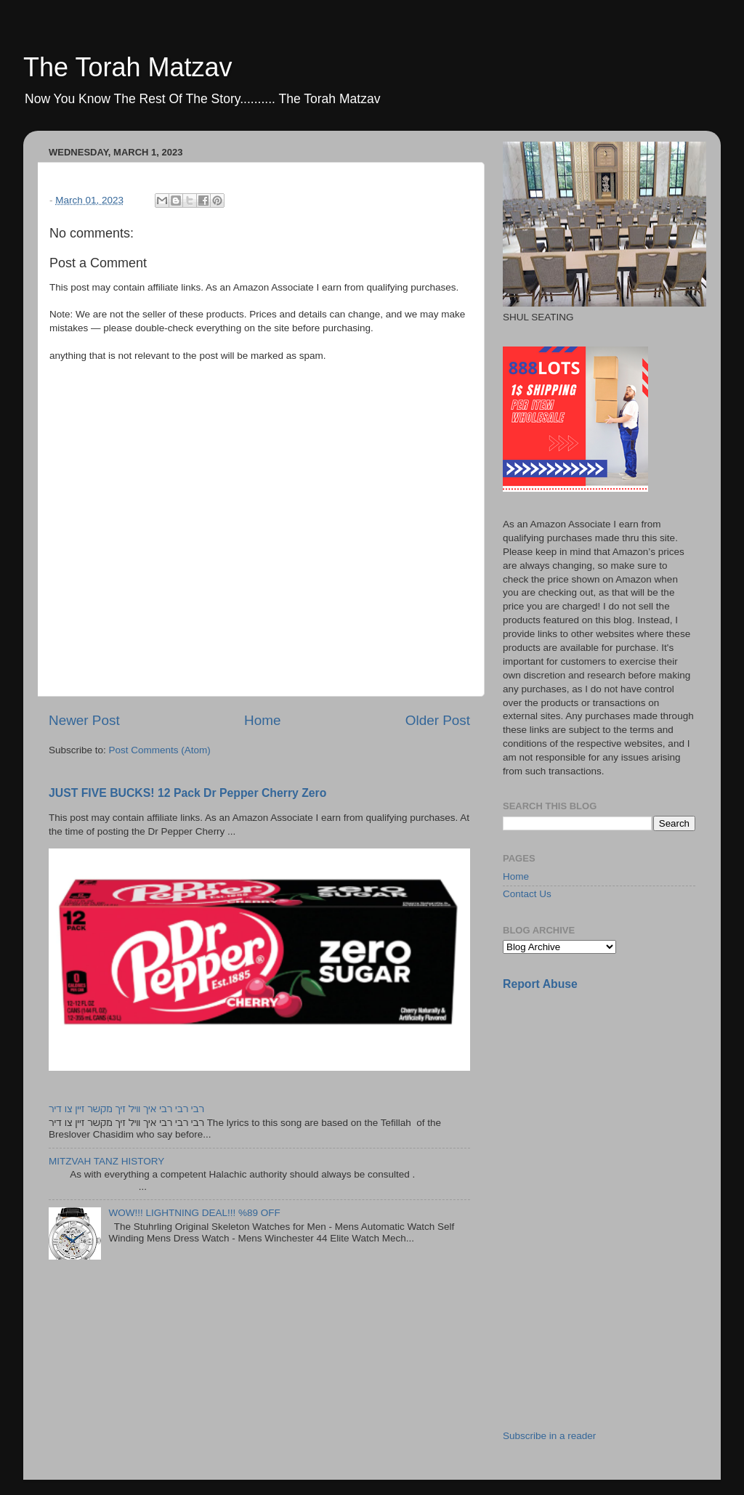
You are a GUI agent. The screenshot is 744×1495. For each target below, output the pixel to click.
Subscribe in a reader (549, 1435)
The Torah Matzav (127, 67)
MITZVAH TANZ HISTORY (106, 1161)
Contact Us (527, 893)
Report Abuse (540, 984)
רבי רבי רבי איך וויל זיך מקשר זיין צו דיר (126, 1108)
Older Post (437, 720)
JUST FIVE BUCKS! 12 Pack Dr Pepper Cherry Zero (187, 793)
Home (262, 720)
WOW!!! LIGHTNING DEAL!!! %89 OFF (194, 1212)
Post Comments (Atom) (160, 750)
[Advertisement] (612, 1105)
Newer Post (84, 720)
